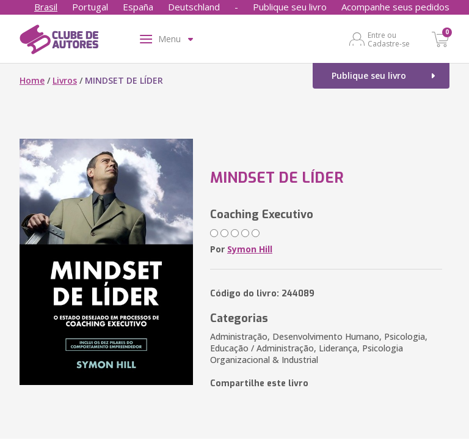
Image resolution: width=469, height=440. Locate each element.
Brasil (45, 7)
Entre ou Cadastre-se (389, 39)
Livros (65, 80)
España (138, 7)
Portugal (90, 7)
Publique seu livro (290, 7)
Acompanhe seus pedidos (395, 7)
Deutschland (194, 7)
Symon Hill (249, 249)
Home (32, 80)
